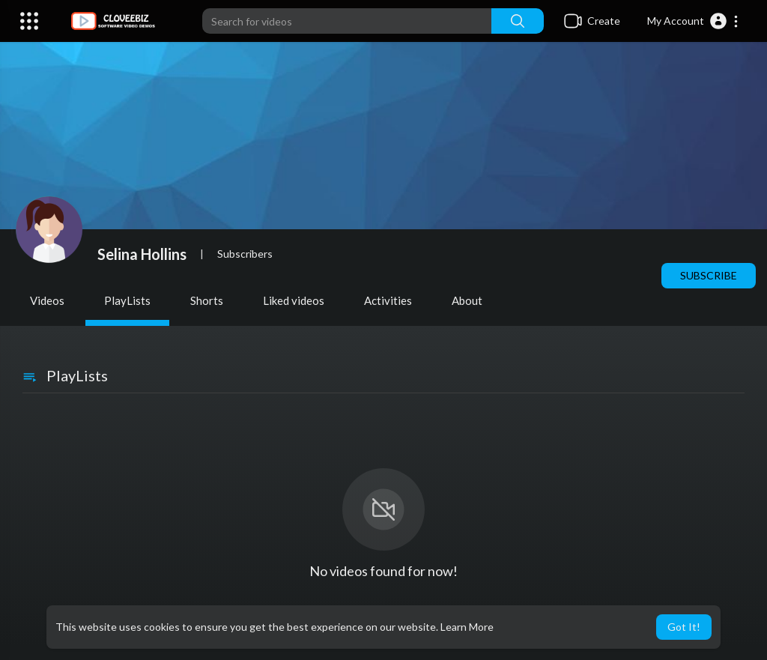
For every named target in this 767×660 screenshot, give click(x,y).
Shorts (206, 300)
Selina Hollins (142, 254)
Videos (47, 300)
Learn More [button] (467, 626)
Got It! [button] (683, 626)
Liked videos (293, 300)
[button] (693, 21)
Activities (388, 300)
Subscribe (708, 275)
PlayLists (127, 300)
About (467, 300)
